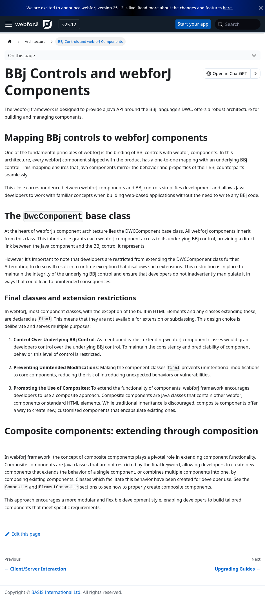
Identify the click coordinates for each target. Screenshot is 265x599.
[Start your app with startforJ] (193, 24)
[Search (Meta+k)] (237, 24)
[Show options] (255, 73)
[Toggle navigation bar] (9, 24)
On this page (21, 55)
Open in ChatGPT (226, 73)
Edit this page (22, 534)
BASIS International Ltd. (56, 592)
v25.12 (69, 24)
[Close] (261, 8)
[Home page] (10, 41)
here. (228, 7)
